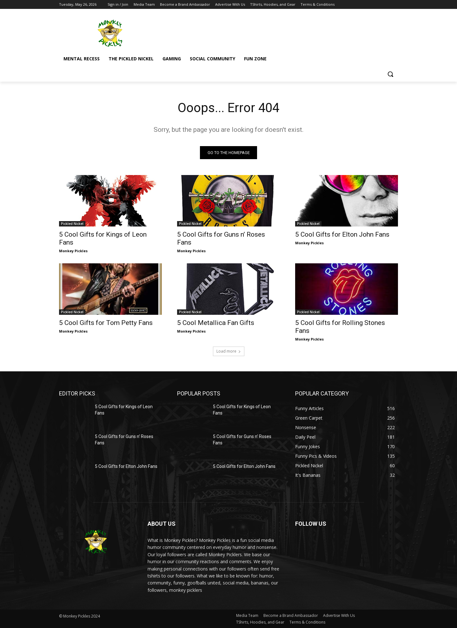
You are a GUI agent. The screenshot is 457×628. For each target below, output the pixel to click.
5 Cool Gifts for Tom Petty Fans (106, 323)
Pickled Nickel (72, 223)
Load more (228, 351)
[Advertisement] (276, 32)
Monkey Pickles (73, 250)
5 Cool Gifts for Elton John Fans (342, 234)
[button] (390, 74)
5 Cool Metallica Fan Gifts (215, 323)
